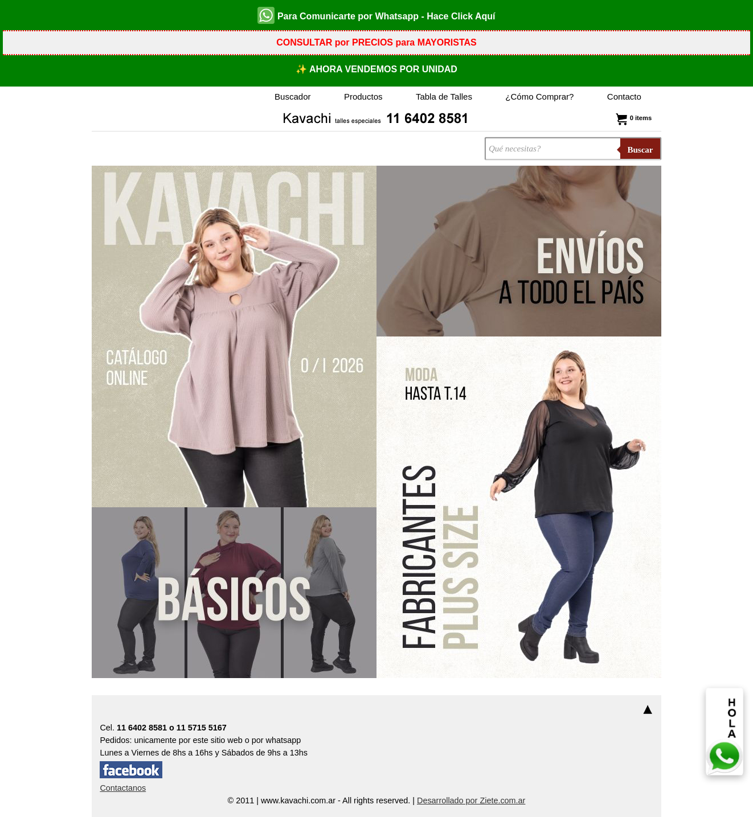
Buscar (640, 149)
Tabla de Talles (444, 96)
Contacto (624, 96)
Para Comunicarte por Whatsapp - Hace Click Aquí (376, 15)
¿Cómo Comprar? (539, 96)
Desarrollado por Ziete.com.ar (471, 800)
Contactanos (123, 788)
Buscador (292, 96)
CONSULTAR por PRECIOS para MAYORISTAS (376, 42)
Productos (363, 96)
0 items (632, 117)
